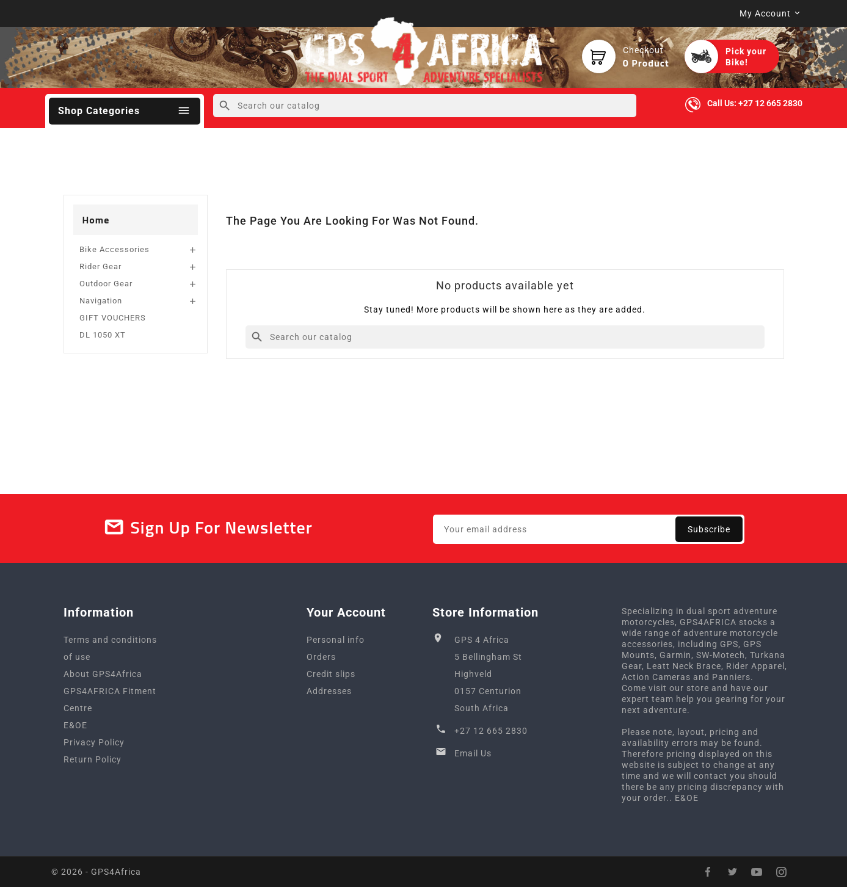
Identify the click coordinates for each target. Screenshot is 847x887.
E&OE (75, 725)
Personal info (336, 640)
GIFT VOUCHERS (112, 317)
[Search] (424, 105)
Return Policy (93, 759)
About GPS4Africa (103, 674)
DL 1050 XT (102, 334)
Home (96, 219)
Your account (346, 612)
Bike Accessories (114, 249)
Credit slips (331, 674)
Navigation (100, 300)
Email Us (473, 753)
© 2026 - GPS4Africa (96, 872)
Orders (321, 657)
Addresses (329, 691)
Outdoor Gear (106, 283)
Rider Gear (100, 266)
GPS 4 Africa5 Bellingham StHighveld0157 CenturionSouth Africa (488, 674)
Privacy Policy (94, 742)
